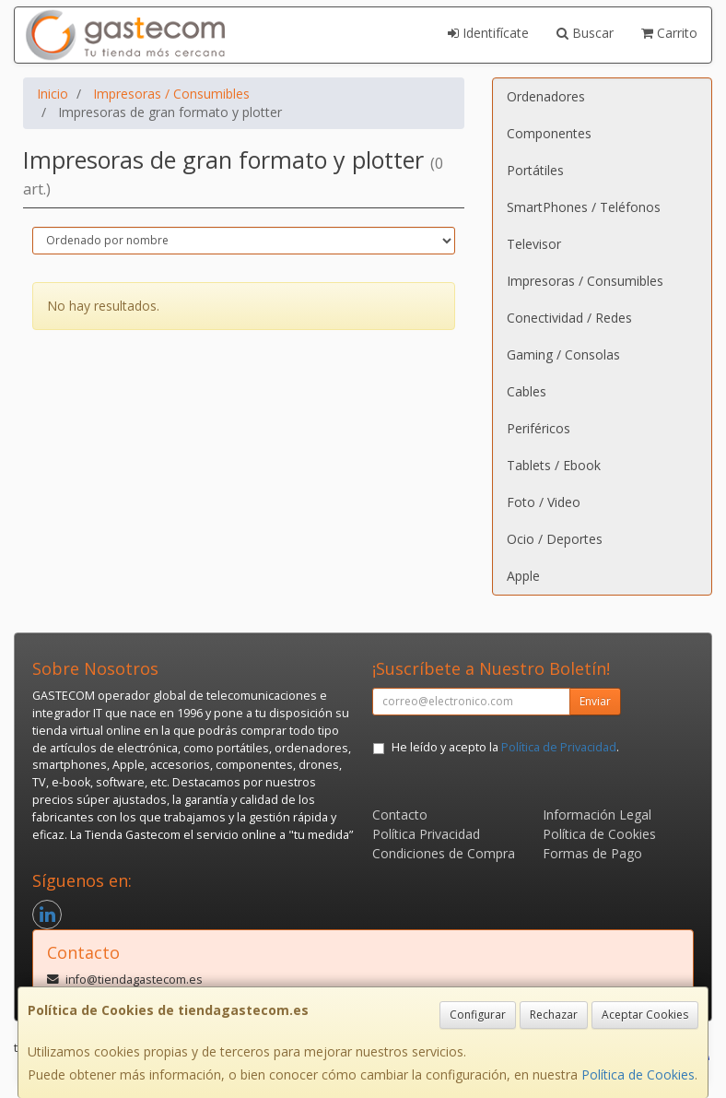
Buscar (585, 32)
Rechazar (554, 1014)
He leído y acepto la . (505, 747)
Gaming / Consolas (563, 354)
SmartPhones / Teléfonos (584, 207)
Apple (523, 575)
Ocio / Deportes (555, 539)
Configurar (478, 1014)
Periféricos (538, 428)
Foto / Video (543, 502)
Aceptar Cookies (645, 1014)
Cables (526, 391)
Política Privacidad (426, 834)
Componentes (549, 133)
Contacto (399, 814)
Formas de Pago (592, 853)
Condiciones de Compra (443, 853)
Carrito (669, 32)
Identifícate (488, 32)
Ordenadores (546, 96)
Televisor (534, 244)
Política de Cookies (638, 1074)
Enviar (595, 701)
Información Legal (597, 814)
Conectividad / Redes (569, 317)
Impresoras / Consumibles (585, 280)
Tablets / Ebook (554, 465)
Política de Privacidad (558, 747)
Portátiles (535, 170)
